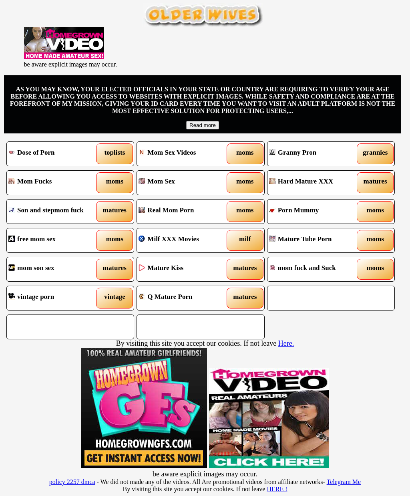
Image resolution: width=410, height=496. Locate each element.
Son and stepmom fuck (54, 211)
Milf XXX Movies (184, 240)
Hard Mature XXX (314, 182)
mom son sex (54, 269)
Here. (286, 343)
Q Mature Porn (184, 298)
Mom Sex (184, 182)
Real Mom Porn (184, 211)
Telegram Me (344, 481)
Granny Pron (314, 153)
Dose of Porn (54, 153)
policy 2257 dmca (72, 481)
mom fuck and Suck (314, 269)
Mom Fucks (54, 182)
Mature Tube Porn (314, 240)
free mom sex (54, 240)
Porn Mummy (314, 211)
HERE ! (277, 489)
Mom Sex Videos (184, 153)
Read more (202, 125)
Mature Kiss (184, 269)
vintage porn (54, 298)
